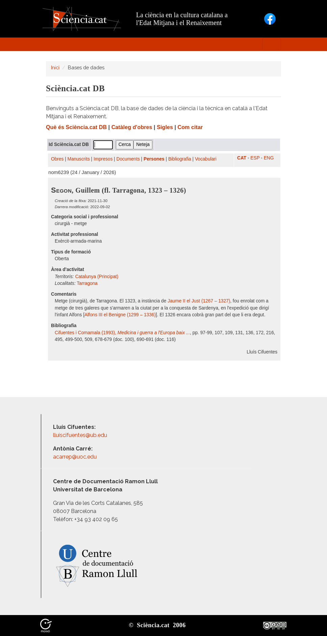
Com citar (190, 127)
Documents (128, 159)
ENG (269, 158)
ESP (254, 158)
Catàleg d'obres (131, 127)
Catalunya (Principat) (96, 276)
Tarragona (87, 283)
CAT (241, 158)
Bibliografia (179, 159)
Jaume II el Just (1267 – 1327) (199, 300)
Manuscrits (79, 159)
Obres (57, 159)
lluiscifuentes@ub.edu (80, 435)
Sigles (165, 127)
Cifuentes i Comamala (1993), (122, 332)
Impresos (103, 159)
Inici (55, 67)
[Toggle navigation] (271, 44)
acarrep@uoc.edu (75, 457)
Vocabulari (206, 159)
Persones (154, 159)
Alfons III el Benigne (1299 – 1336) (120, 314)
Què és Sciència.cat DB (76, 127)
